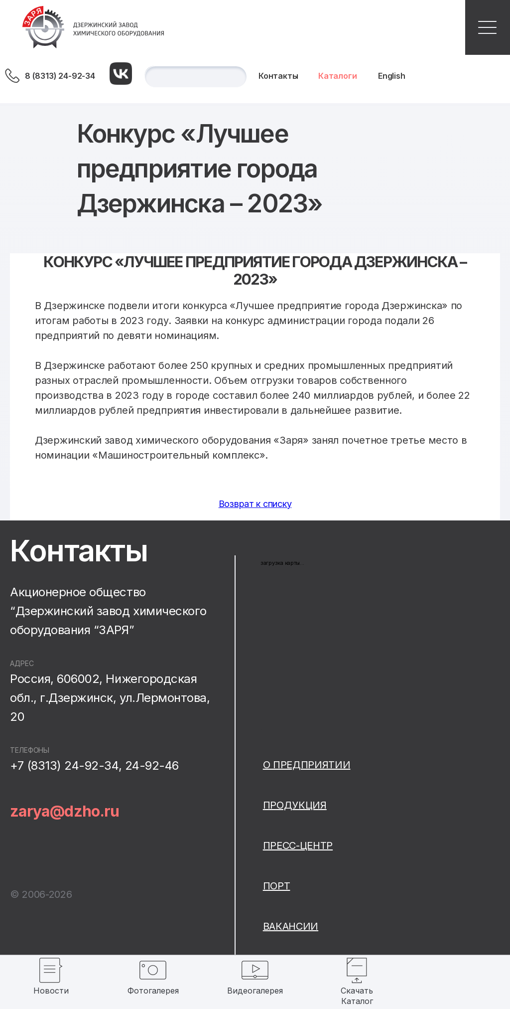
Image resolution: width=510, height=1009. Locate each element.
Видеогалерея (255, 991)
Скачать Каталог (357, 996)
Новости (51, 991)
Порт (276, 886)
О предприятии (307, 765)
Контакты (278, 76)
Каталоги (337, 76)
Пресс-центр (298, 845)
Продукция (295, 805)
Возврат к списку (255, 504)
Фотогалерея (153, 991)
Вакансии (290, 926)
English (391, 76)
